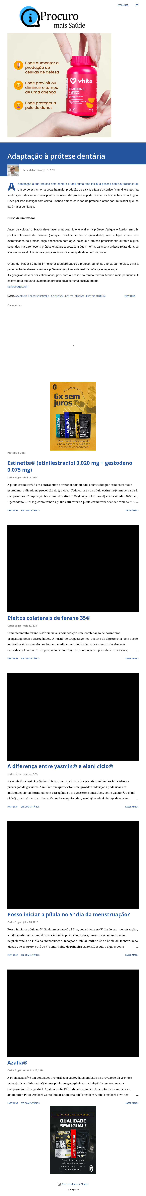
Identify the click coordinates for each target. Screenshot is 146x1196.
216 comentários (30, 806)
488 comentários (30, 510)
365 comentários (30, 1103)
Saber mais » (132, 510)
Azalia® (17, 1062)
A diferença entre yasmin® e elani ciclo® (60, 766)
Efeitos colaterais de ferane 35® (48, 617)
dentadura (57, 296)
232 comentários (30, 955)
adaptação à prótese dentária (32, 296)
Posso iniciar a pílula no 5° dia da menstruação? (68, 914)
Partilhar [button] (129, 296)
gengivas (80, 296)
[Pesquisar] (123, 5)
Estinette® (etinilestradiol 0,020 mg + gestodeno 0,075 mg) (69, 466)
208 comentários (30, 658)
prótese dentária (96, 296)
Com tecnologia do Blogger (73, 1184)
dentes (69, 296)
